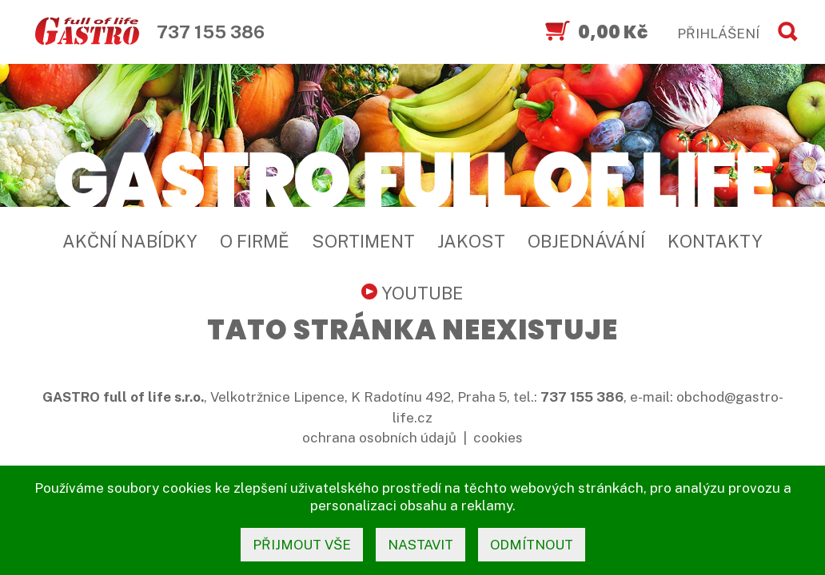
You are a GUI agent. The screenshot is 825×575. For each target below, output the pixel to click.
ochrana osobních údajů (379, 438)
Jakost (471, 241)
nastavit (420, 545)
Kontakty (715, 241)
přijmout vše (302, 545)
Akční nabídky (129, 241)
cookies (498, 438)
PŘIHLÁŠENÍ (718, 34)
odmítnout (531, 545)
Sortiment (363, 241)
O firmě (254, 241)
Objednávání (586, 241)
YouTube (412, 293)
